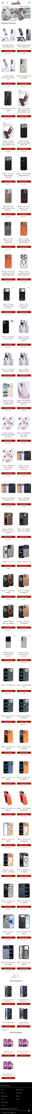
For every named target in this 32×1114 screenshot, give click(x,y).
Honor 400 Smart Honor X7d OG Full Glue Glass (8, 1074)
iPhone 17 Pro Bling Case (8, 685)
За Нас (3, 1099)
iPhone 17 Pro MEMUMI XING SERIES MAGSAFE (24, 434)
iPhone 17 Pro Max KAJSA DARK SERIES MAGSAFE (23, 142)
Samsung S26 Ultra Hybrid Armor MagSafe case (8, 77)
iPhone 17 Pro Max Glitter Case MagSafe (8, 963)
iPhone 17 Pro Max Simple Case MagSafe (8, 622)
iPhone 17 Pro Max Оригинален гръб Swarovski (8, 306)
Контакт (18, 1096)
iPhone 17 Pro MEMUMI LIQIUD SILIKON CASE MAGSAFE (24, 402)
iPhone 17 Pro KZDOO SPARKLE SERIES (8, 370)
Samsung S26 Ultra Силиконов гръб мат (24, 1023)
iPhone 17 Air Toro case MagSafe (8, 840)
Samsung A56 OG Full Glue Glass (23, 1052)
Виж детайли (8, 51)
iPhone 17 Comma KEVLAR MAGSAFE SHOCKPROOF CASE (8, 142)
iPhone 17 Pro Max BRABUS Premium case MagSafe (8, 530)
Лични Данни (4, 1102)
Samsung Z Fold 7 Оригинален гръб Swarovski (24, 654)
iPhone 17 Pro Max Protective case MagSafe (8, 870)
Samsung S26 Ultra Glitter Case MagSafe (24, 76)
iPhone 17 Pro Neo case (23, 561)
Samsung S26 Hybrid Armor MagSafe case (8, 46)
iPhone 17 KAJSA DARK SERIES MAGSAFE (24, 174)
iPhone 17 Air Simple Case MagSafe (24, 622)
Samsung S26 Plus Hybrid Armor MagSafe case (24, 46)
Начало (3, 1092)
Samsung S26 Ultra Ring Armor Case (8, 1000)
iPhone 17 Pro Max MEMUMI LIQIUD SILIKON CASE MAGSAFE (8, 402)
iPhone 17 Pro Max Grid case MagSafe (23, 901)
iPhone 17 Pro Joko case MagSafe (23, 963)
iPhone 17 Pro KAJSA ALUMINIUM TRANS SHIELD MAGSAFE (8, 273)
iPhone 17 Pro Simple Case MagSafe (24, 591)
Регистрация (19, 1092)
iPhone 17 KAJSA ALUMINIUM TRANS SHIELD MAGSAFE (23, 273)
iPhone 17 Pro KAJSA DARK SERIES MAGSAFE (8, 175)
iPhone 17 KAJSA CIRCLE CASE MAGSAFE (8, 240)
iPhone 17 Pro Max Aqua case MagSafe (24, 747)
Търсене (18, 1099)
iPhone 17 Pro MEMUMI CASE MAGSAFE (8, 499)
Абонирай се (4, 1029)
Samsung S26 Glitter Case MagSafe (8, 109)
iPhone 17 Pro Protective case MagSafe (24, 840)
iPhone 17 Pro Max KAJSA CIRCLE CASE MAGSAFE (8, 208)
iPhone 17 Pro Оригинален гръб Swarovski (24, 306)
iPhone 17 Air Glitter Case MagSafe (24, 932)
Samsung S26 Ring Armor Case (8, 1023)
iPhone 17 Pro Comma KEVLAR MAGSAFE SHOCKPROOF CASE (23, 110)
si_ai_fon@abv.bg (11, 1112)
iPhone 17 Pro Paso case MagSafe (8, 778)
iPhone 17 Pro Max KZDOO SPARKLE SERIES (23, 338)
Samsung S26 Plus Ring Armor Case (23, 1000)
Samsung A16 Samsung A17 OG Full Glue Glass (8, 1052)
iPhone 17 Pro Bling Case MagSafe (8, 716)
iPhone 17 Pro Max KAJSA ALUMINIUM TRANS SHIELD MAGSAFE (24, 241)
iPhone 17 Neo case (8, 561)
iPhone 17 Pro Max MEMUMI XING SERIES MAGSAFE (8, 434)
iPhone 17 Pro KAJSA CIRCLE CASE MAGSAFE (24, 208)
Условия (3, 1105)
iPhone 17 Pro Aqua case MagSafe (8, 747)
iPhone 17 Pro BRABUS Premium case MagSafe (23, 530)
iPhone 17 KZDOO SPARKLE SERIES (24, 370)
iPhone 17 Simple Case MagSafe (8, 591)
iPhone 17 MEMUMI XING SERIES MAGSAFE (8, 467)
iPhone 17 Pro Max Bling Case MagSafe (24, 716)
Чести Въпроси (20, 1089)
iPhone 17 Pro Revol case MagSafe (8, 809)
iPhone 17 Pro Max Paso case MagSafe (24, 778)
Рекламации (4, 1096)
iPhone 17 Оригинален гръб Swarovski (8, 337)
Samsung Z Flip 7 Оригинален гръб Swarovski (8, 654)
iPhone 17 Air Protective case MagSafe (23, 870)
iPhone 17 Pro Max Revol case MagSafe (24, 809)
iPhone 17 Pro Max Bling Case (24, 686)
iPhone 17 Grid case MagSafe (8, 932)
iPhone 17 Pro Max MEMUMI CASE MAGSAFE (24, 467)
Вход (2, 1089)
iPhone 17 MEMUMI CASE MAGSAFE (24, 499)
